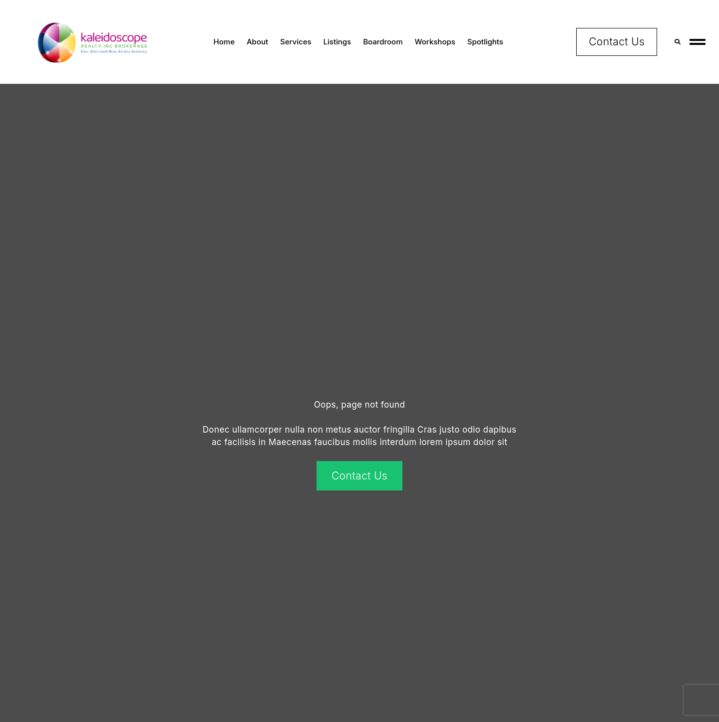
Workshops (435, 41)
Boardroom (382, 41)
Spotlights (485, 41)
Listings (338, 41)
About (257, 41)
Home (224, 41)
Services (295, 41)
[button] (677, 41)
